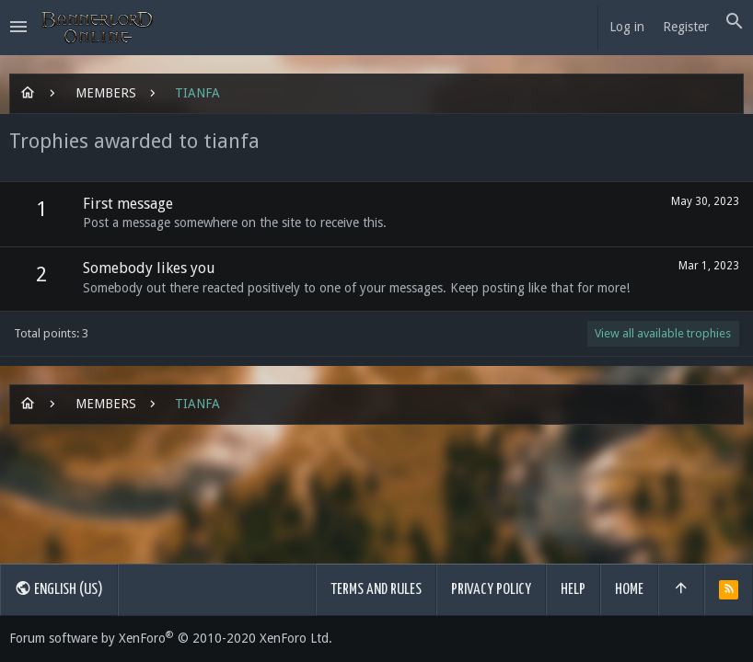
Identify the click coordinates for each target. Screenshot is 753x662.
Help (573, 590)
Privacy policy (491, 590)
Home (629, 590)
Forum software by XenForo (170, 638)
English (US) (59, 588)
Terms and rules (376, 590)
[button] (18, 27)
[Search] (734, 22)
